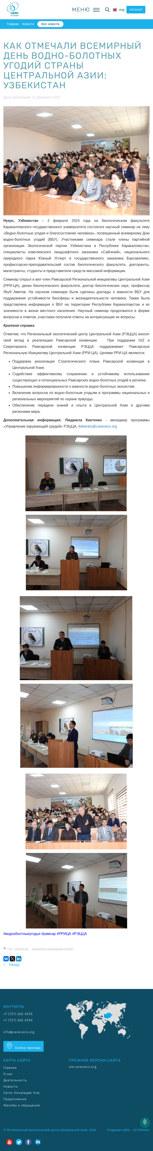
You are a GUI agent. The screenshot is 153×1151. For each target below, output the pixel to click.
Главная (13, 24)
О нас (8, 1074)
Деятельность (15, 1080)
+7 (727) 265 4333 (18, 1014)
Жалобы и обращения (21, 1105)
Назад (11, 965)
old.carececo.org (83, 1067)
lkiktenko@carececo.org (97, 426)
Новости (28, 24)
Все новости (50, 24)
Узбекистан (21, 948)
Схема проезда (23, 1046)
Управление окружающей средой (52, 948)
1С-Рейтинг (141, 1130)
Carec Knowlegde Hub (21, 1093)
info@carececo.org (18, 1032)
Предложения (14, 1099)
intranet (135, 9)
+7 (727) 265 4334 (18, 1020)
